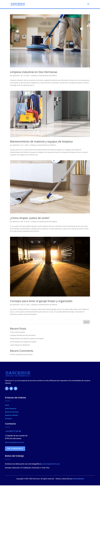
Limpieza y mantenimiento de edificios (44, 75)
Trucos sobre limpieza (17, 332)
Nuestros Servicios (11, 412)
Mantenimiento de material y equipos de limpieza (41, 141)
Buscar (86, 322)
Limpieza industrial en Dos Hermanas (33, 72)
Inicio (7, 405)
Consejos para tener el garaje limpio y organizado (41, 301)
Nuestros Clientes (11, 415)
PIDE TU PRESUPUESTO (15, 448)
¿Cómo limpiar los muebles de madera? (23, 342)
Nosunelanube (78, 479)
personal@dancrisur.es (51, 464)
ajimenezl (16, 75)
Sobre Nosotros (10, 409)
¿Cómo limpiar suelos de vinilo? (30, 218)
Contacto (8, 419)
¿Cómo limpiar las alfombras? (20, 345)
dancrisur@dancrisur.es (14, 442)
